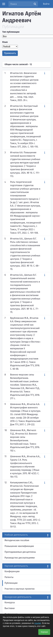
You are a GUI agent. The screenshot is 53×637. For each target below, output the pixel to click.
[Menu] (3, 3)
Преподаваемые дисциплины (20, 552)
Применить (10, 53)
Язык (5, 42)
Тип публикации (11, 32)
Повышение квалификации (19, 546)
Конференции (12, 571)
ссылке (37, 623)
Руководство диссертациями (20, 557)
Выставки (10, 608)
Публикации (11, 583)
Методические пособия (17, 540)
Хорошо (44, 632)
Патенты (9, 577)
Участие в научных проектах (20, 588)
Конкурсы (10, 602)
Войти (46, 4)
